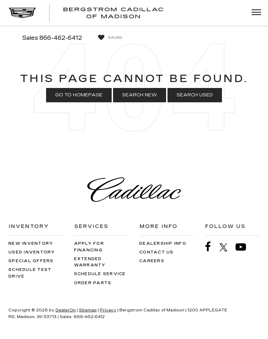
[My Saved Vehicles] (108, 37)
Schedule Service (100, 274)
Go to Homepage (79, 95)
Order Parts (93, 283)
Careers (151, 261)
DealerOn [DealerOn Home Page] (65, 310)
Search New (139, 95)
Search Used (195, 95)
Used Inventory (31, 252)
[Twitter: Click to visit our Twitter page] (226, 247)
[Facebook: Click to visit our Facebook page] (211, 247)
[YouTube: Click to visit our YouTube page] (244, 247)
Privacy (108, 310)
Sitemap (88, 310)
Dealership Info (162, 243)
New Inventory (30, 243)
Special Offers (31, 261)
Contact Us (156, 252)
